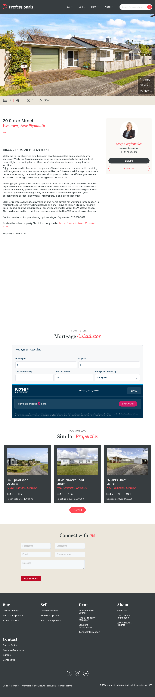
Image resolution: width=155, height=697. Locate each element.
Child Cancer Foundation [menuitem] (124, 616)
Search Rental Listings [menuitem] (86, 611)
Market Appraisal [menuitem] (50, 615)
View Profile (129, 168)
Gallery (145, 79)
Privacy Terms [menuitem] (65, 685)
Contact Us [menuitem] (9, 659)
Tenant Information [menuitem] (89, 632)
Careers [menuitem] (7, 655)
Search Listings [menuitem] (11, 610)
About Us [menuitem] (122, 610)
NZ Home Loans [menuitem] (11, 620)
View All (77, 510)
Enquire (129, 160)
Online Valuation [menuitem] (49, 610)
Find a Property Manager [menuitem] (87, 619)
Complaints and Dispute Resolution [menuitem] (39, 685)
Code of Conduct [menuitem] (11, 685)
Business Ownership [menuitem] (13, 650)
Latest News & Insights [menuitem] (124, 623)
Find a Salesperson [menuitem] (13, 615)
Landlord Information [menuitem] (85, 626)
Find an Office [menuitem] (10, 645)
